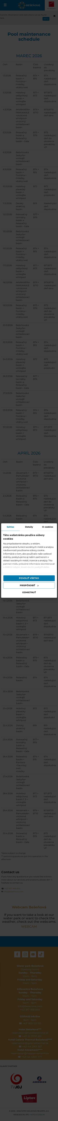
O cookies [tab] (47, 527)
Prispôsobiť (29, 585)
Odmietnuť (29, 592)
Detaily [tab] (29, 527)
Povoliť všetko (29, 578)
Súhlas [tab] (10, 527)
